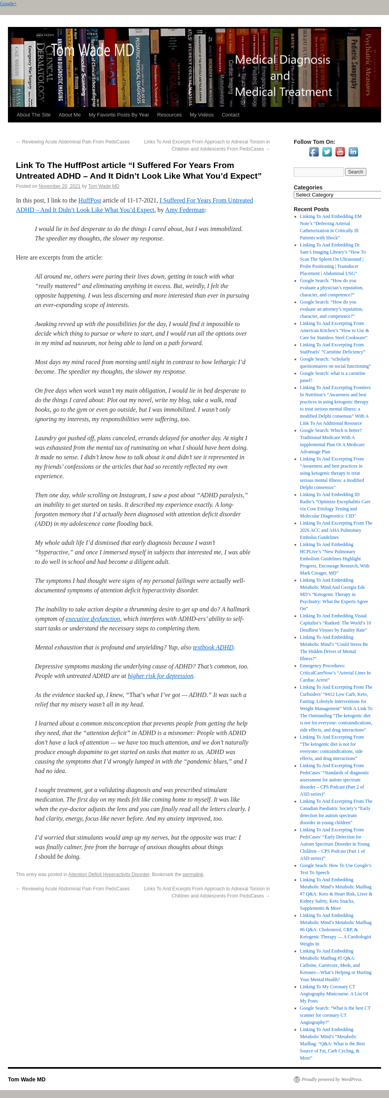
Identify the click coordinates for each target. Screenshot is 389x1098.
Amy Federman (185, 209)
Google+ (8, 3)
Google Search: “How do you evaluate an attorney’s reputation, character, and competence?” (331, 309)
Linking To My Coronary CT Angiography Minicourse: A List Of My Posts (334, 994)
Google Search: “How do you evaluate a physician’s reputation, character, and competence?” (332, 288)
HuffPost (89, 200)
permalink (193, 874)
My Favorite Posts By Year (119, 115)
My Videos (202, 115)
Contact (230, 115)
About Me (70, 115)
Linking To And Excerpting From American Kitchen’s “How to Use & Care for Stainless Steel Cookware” (334, 330)
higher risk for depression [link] (160, 675)
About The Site (34, 115)
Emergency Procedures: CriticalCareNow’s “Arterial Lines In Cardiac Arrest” (335, 673)
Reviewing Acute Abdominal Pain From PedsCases (73, 142)
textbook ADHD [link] (213, 647)
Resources (169, 115)
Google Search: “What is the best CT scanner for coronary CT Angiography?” (335, 1015)
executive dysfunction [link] (92, 618)
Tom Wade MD (103, 186)
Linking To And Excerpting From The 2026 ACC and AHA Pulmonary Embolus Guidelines (336, 530)
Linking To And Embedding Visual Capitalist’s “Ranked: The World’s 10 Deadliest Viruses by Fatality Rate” (335, 623)
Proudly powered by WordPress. (332, 1079)
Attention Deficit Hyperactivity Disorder (108, 874)
